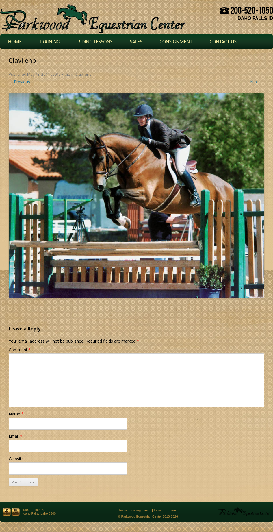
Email (15, 436)
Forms (173, 510)
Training (49, 41)
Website (16, 458)
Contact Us (223, 41)
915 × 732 (62, 74)
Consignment (175, 41)
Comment (20, 349)
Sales (136, 41)
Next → (257, 81)
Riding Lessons (95, 41)
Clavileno (83, 74)
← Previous (19, 81)
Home (15, 41)
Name (16, 414)
